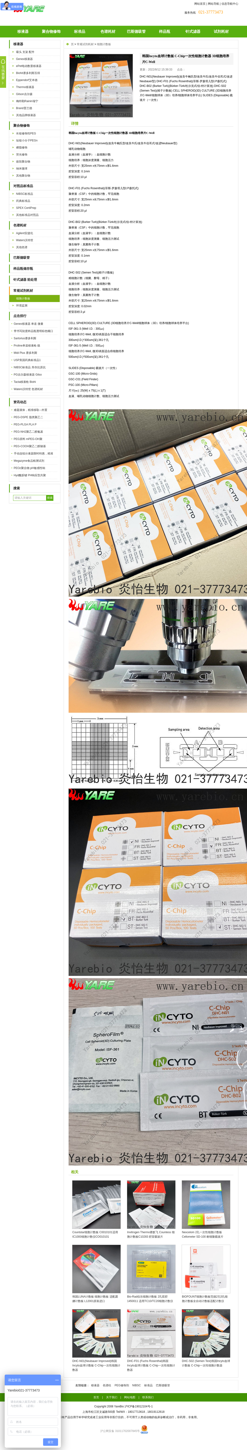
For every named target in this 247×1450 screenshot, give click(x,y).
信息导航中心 (229, 3)
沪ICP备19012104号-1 (139, 1406)
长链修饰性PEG (26, 133)
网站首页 (200, 3)
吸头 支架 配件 (25, 52)
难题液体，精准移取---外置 (31, 410)
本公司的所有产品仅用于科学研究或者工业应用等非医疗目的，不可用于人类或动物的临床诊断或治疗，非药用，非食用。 (123, 1417)
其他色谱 (21, 247)
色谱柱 (107, 1385)
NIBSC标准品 (24, 194)
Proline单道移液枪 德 (27, 345)
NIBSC (136, 1385)
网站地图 (129, 1397)
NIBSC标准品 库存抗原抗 (30, 367)
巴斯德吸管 (136, 31)
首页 (96, 1397)
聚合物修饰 (51, 31)
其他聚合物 (23, 175)
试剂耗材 (221, 31)
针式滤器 (192, 31)
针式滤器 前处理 (25, 279)
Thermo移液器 (25, 87)
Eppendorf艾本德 (26, 80)
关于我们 (111, 1397)
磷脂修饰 (21, 147)
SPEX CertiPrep (26, 208)
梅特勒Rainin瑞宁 (27, 101)
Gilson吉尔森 (24, 94)
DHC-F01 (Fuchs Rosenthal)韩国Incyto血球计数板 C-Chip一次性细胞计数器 (151, 1365)
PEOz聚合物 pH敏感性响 (29, 468)
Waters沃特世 (24, 240)
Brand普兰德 (24, 108)
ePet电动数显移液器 (29, 66)
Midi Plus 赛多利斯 (25, 352)
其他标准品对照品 (27, 215)
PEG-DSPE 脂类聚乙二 (28, 417)
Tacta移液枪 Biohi (25, 382)
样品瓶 (164, 31)
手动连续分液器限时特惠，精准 (33, 453)
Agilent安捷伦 (24, 233)
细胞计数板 (23, 298)
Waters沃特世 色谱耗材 (28, 389)
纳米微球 (21, 168)
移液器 (23, 31)
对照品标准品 (23, 186)
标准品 (79, 31)
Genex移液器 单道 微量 (28, 323)
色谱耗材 (107, 31)
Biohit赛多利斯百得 (28, 73)
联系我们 (148, 1397)
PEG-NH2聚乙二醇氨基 (28, 431)
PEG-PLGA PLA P (25, 424)
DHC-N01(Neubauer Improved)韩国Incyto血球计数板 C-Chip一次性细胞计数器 (96, 1365)
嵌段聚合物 (23, 161)
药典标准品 (23, 201)
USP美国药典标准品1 (27, 360)
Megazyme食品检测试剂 (29, 460)
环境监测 (21, 305)
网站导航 (213, 3)
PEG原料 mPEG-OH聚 (28, 439)
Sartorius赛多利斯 (25, 338)
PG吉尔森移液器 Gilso (28, 374)
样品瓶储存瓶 (23, 268)
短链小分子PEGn (27, 140)
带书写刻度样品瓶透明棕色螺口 (33, 331)
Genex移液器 (24, 59)
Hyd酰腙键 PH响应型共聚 (30, 475)
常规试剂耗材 (23, 290)
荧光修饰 (21, 154)
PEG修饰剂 (121, 1385)
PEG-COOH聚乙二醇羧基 (30, 446)
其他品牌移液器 (26, 115)
